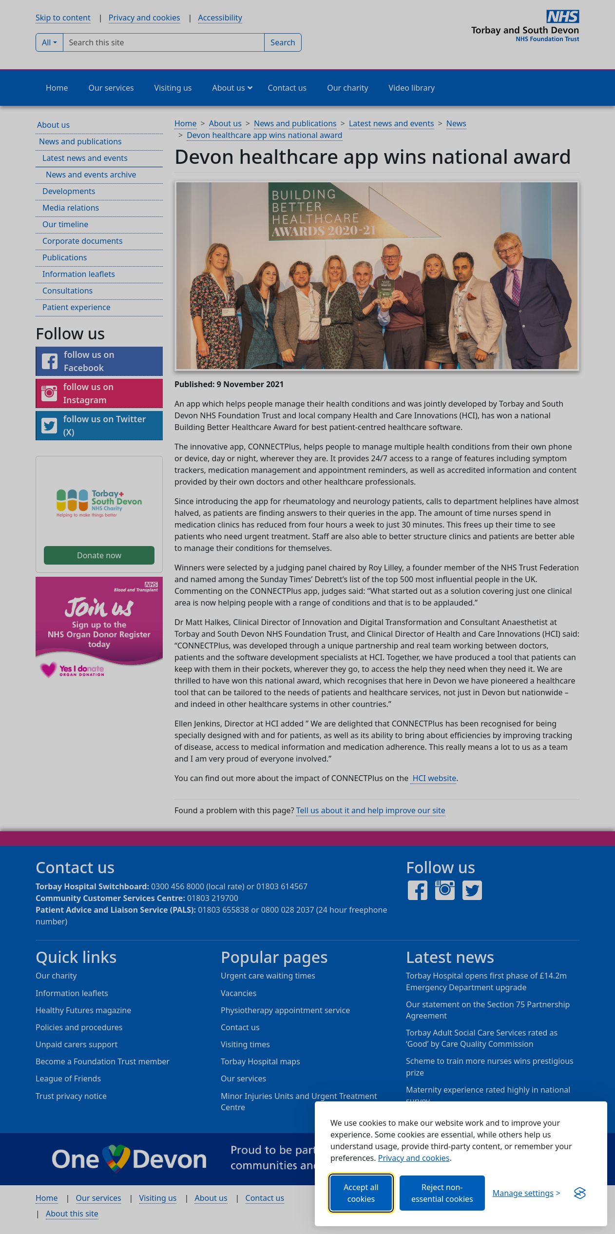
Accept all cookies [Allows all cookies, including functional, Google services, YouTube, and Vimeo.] (361, 1193)
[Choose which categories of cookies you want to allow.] (526, 1193)
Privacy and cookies (414, 1158)
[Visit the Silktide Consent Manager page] (580, 1193)
